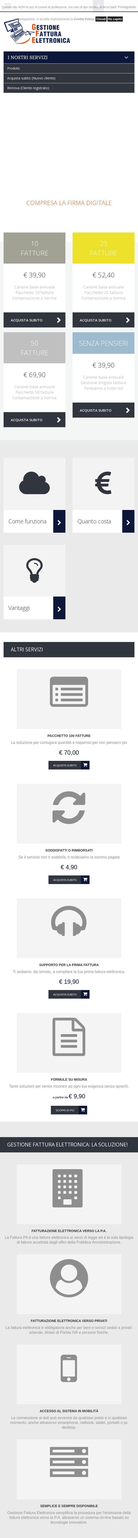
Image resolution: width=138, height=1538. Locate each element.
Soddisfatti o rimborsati (69, 850)
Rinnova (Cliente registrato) (28, 88)
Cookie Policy (84, 19)
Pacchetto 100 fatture (69, 736)
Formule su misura (69, 1079)
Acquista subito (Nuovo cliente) (31, 78)
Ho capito (115, 19)
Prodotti (13, 68)
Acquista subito (26, 320)
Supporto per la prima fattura (69, 965)
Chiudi (101, 19)
